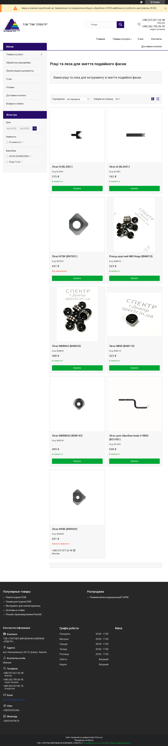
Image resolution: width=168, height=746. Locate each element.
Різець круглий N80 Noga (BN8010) (131, 256)
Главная (100, 39)
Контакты (156, 39)
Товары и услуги (121, 39)
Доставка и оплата (151, 46)
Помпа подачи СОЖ (16, 597)
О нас (141, 39)
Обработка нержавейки (18, 62)
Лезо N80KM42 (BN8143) (67, 435)
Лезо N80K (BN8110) (121, 346)
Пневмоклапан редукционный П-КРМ (109, 597)
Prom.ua (98, 737)
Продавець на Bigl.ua (84, 740)
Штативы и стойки (15, 610)
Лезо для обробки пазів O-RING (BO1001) (129, 437)
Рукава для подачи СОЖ (18, 601)
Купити (77, 188)
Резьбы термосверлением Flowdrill (23, 614)
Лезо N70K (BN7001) (64, 256)
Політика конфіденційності (119, 743)
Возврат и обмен (15, 103)
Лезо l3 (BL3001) (62, 166)
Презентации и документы (20, 71)
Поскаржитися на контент (94, 743)
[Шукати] (120, 24)
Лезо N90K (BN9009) (64, 529)
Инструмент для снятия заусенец (23, 606)
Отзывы (10, 87)
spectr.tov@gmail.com (14, 699)
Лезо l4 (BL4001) (119, 166)
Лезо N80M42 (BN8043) (66, 346)
